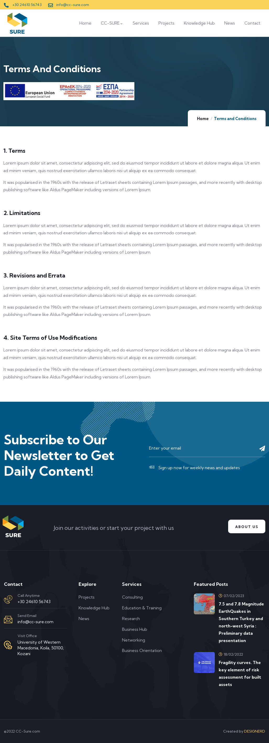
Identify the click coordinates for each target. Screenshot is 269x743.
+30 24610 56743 (34, 601)
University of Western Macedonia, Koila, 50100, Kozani (41, 647)
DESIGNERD (254, 731)
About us (245, 526)
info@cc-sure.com (35, 621)
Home (203, 118)
